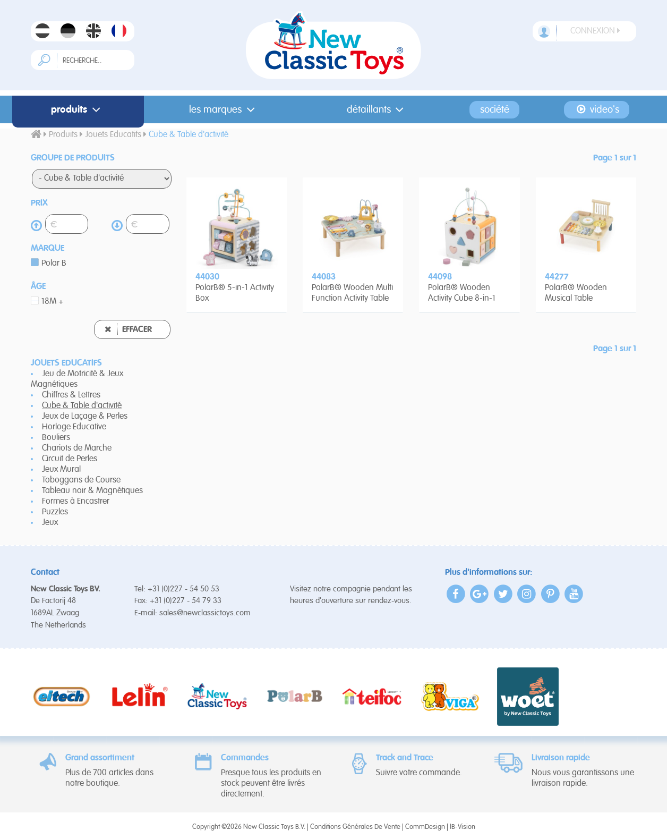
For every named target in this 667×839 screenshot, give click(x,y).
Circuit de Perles (69, 459)
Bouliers (56, 438)
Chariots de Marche (77, 448)
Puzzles (55, 512)
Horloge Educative (74, 427)
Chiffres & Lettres (71, 395)
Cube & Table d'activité (82, 406)
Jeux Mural (61, 469)
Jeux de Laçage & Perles (84, 416)
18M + (52, 302)
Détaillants (377, 110)
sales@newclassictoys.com (205, 613)
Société (494, 110)
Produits (78, 110)
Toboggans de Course (81, 480)
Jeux (50, 523)
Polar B (53, 263)
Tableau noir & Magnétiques (92, 491)
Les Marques (224, 110)
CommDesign (425, 827)
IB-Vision (462, 827)
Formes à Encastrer (75, 501)
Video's (596, 109)
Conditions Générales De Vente (355, 827)
